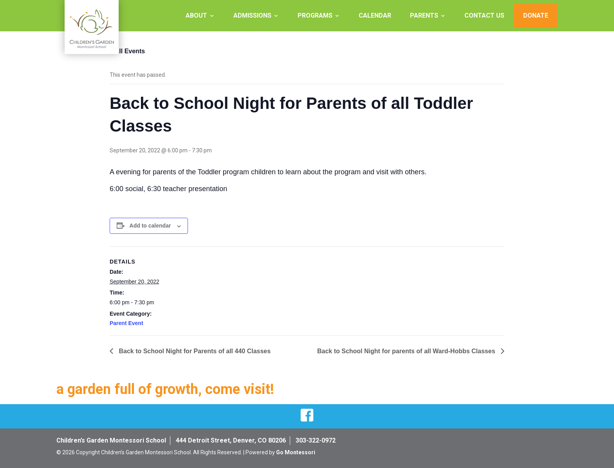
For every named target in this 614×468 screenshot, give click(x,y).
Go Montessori (295, 452)
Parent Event (126, 323)
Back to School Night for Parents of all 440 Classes (194, 351)
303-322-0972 (316, 440)
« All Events (127, 51)
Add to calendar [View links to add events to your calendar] (150, 225)
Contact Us (484, 15)
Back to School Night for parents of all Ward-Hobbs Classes (407, 351)
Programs (315, 15)
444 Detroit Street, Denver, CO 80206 (231, 440)
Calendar (375, 15)
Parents (424, 15)
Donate (535, 15)
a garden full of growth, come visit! (165, 389)
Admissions (252, 15)
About (196, 15)
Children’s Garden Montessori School (111, 440)
